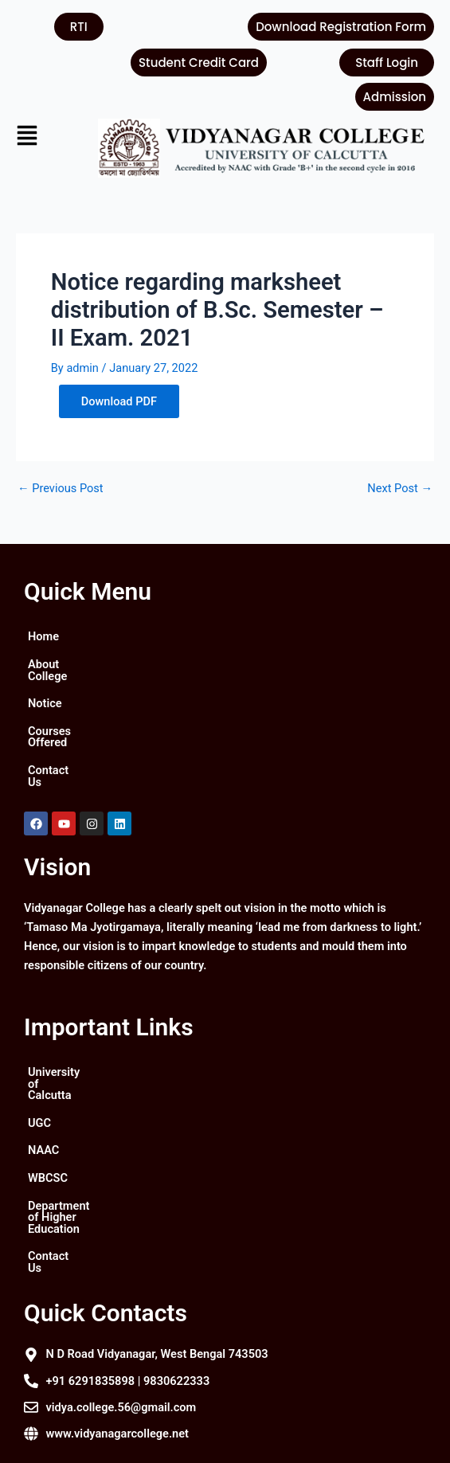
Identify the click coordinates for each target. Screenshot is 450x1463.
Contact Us (56, 747)
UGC (39, 1065)
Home (43, 636)
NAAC (43, 1092)
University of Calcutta (83, 1037)
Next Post (399, 489)
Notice (45, 692)
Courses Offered (70, 719)
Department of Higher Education (111, 1147)
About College (64, 664)
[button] (45, 137)
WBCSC (48, 1120)
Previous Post (61, 489)
